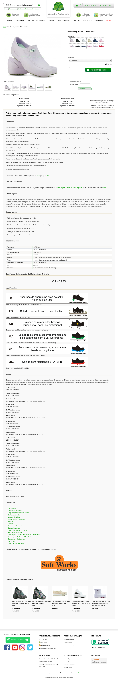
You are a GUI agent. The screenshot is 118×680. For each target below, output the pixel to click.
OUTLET (109, 20)
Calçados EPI (12, 508)
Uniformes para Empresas (16, 543)
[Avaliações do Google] (99, 661)
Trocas (37, 9)
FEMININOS (8, 20)
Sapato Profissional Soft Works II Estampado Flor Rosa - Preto (41, 603)
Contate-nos (13, 9)
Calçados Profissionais (15, 510)
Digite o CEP (74, 84)
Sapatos (10, 521)
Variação (71, 36)
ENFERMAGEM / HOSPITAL (36, 20)
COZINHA (52, 20)
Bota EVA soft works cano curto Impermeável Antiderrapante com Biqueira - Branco (101, 603)
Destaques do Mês (14, 515)
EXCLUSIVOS (87, 20)
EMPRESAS (99, 20)
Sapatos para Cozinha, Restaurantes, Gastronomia (24, 535)
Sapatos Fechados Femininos (17, 530)
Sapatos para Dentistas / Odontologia (19, 537)
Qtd (69, 67)
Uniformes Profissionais (25, 9)
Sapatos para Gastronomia (16, 539)
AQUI (38, 176)
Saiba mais (76, 673)
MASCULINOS (20, 20)
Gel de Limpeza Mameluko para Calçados (69, 188)
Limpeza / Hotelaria (14, 517)
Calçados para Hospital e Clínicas (18, 513)
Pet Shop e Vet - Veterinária (16, 519)
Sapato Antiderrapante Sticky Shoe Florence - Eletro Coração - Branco (81, 603)
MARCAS (77, 20)
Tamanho (71, 57)
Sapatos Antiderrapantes (15, 526)
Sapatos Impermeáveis (15, 532)
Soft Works (11, 541)
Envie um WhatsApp (17, 639)
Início (4, 26)
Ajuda (6, 9)
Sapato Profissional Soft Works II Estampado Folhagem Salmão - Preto (21, 603)
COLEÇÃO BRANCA (64, 20)
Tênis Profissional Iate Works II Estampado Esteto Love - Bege (61, 603)
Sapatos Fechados (14, 528)
